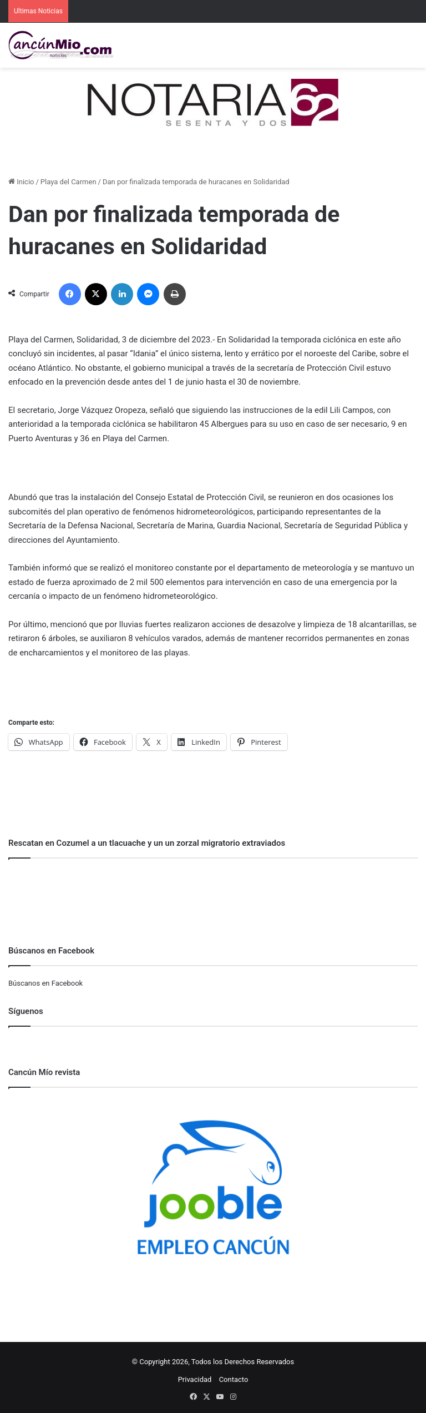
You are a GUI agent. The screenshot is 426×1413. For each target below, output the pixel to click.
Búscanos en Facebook (45, 983)
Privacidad (195, 1379)
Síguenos (25, 1011)
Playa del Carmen (68, 182)
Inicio (21, 182)
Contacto (233, 1379)
